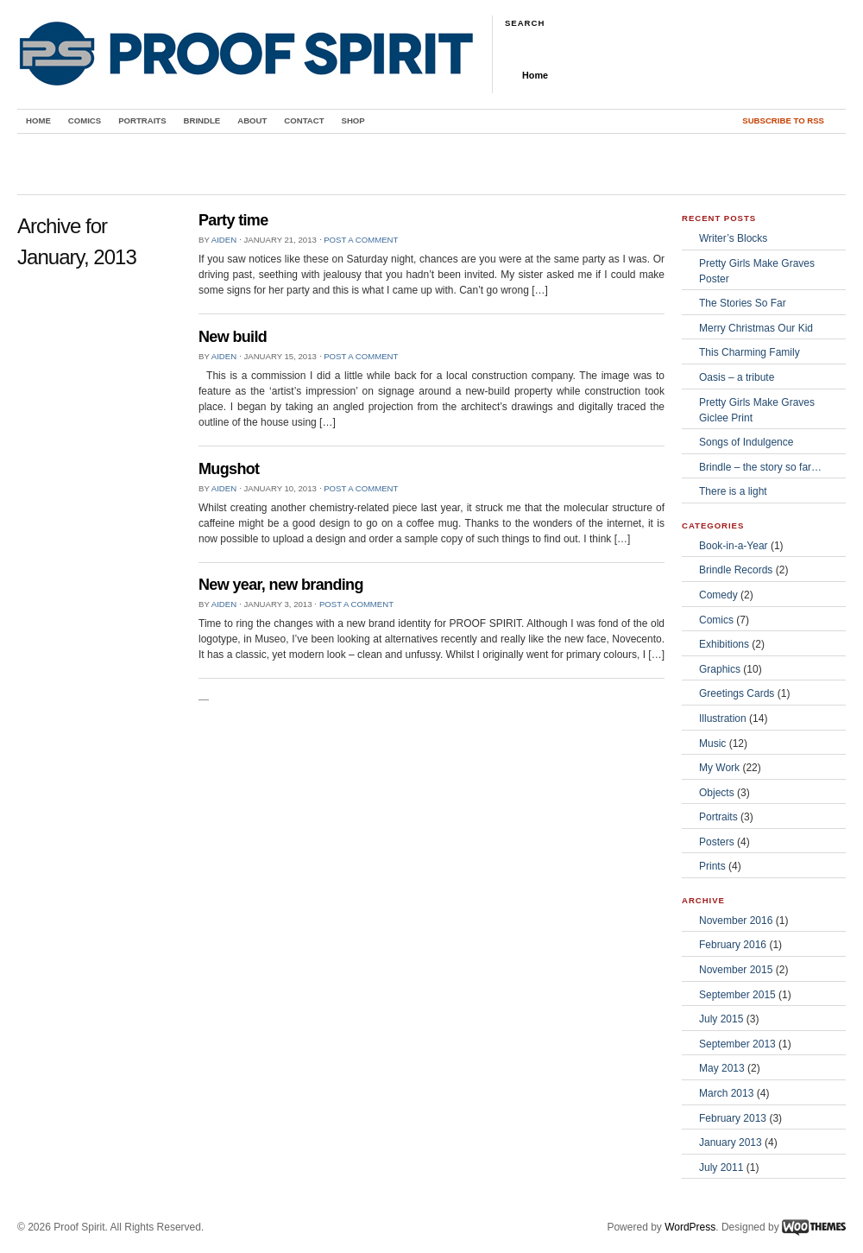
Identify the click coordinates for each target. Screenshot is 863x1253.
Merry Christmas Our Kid (756, 328)
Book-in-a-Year (733, 546)
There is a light (733, 491)
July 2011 (721, 1167)
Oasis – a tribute (736, 377)
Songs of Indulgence (746, 442)
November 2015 (735, 970)
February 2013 (732, 1118)
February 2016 (732, 945)
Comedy (718, 595)
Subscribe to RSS (783, 120)
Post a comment (361, 239)
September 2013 (737, 1044)
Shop (353, 120)
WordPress (690, 1227)
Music (712, 743)
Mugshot (228, 469)
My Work (719, 768)
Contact (304, 120)
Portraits (142, 120)
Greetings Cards (736, 693)
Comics (84, 120)
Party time (233, 220)
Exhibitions (724, 644)
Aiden (223, 239)
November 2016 (735, 920)
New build (232, 336)
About (252, 120)
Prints (712, 866)
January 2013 (730, 1142)
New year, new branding (280, 584)
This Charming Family (749, 352)
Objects (716, 793)
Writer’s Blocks (733, 238)
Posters (716, 842)
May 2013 (722, 1068)
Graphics (719, 669)
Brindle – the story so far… (760, 467)
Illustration (722, 718)
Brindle (202, 120)
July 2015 (721, 1019)
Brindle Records (735, 570)
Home (535, 75)
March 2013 (726, 1093)
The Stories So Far (742, 303)
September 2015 (737, 995)
